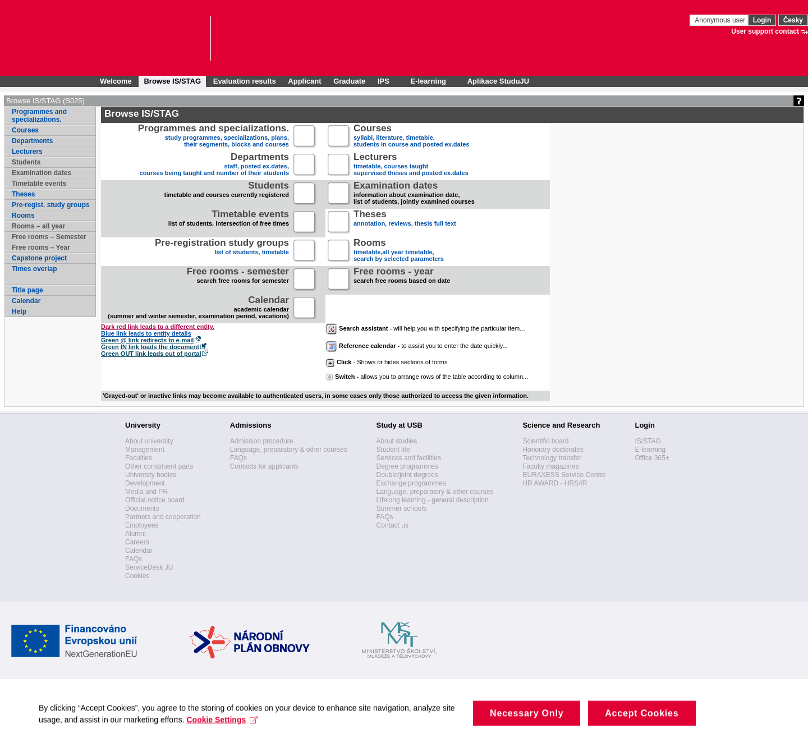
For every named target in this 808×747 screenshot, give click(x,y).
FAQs (133, 559)
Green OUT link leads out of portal (151, 353)
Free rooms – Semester (49, 237)
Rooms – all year (38, 226)
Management (144, 449)
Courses (25, 130)
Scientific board (545, 441)
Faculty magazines (550, 466)
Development (145, 483)
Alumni (135, 534)
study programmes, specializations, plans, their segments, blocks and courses (213, 137)
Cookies (137, 576)
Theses (23, 194)
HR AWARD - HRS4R (554, 483)
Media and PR (146, 492)
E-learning (650, 449)
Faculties (138, 458)
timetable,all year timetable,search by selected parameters (399, 251)
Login (762, 20)
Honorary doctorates (553, 449)
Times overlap (34, 269)
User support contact (765, 31)
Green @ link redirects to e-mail (147, 340)
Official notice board (155, 500)
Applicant (304, 81)
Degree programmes (407, 466)
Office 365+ (652, 458)
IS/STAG (647, 441)
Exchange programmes (411, 483)
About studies (397, 441)
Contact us (392, 525)
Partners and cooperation (163, 517)
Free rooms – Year (41, 247)
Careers (137, 542)
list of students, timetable (222, 251)
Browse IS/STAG (172, 81)
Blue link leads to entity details (146, 333)
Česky (793, 20)
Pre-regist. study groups (51, 205)
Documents (142, 508)
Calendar (26, 301)
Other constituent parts (159, 466)
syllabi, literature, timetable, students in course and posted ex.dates (412, 137)
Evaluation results (244, 81)
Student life (393, 449)
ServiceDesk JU (149, 567)
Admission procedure (261, 441)
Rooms (23, 215)
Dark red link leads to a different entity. (157, 326)
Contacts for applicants (264, 466)
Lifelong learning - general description (433, 500)
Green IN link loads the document (150, 346)
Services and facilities (409, 458)
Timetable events (39, 183)
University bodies (150, 475)
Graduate (349, 81)
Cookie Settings (223, 728)
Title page (27, 290)
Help (19, 311)
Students (26, 162)
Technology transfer (551, 458)
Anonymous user (721, 20)
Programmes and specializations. (39, 115)
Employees (141, 525)
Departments (32, 141)
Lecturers (27, 151)
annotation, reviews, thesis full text (405, 222)
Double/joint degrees (407, 475)
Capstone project (39, 258)
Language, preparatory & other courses (288, 449)
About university (149, 441)
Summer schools (401, 508)
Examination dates (41, 173)
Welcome (116, 81)
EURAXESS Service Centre (563, 475)
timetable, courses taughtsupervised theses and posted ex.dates (411, 165)
